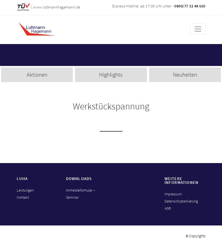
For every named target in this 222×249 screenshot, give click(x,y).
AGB (168, 208)
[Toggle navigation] (198, 29)
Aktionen (37, 74)
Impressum (173, 194)
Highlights (111, 74)
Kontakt (23, 197)
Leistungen (25, 190)
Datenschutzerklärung (181, 201)
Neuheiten (185, 74)
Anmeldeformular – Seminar (80, 194)
